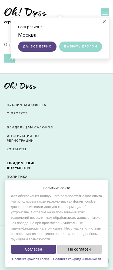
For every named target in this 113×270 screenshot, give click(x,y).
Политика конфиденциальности (77, 259)
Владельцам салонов (30, 127)
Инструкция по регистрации (23, 138)
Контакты (16, 149)
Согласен (33, 249)
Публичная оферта (26, 105)
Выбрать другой (80, 47)
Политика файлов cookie (30, 259)
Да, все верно (37, 47)
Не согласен (79, 249)
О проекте (17, 113)
